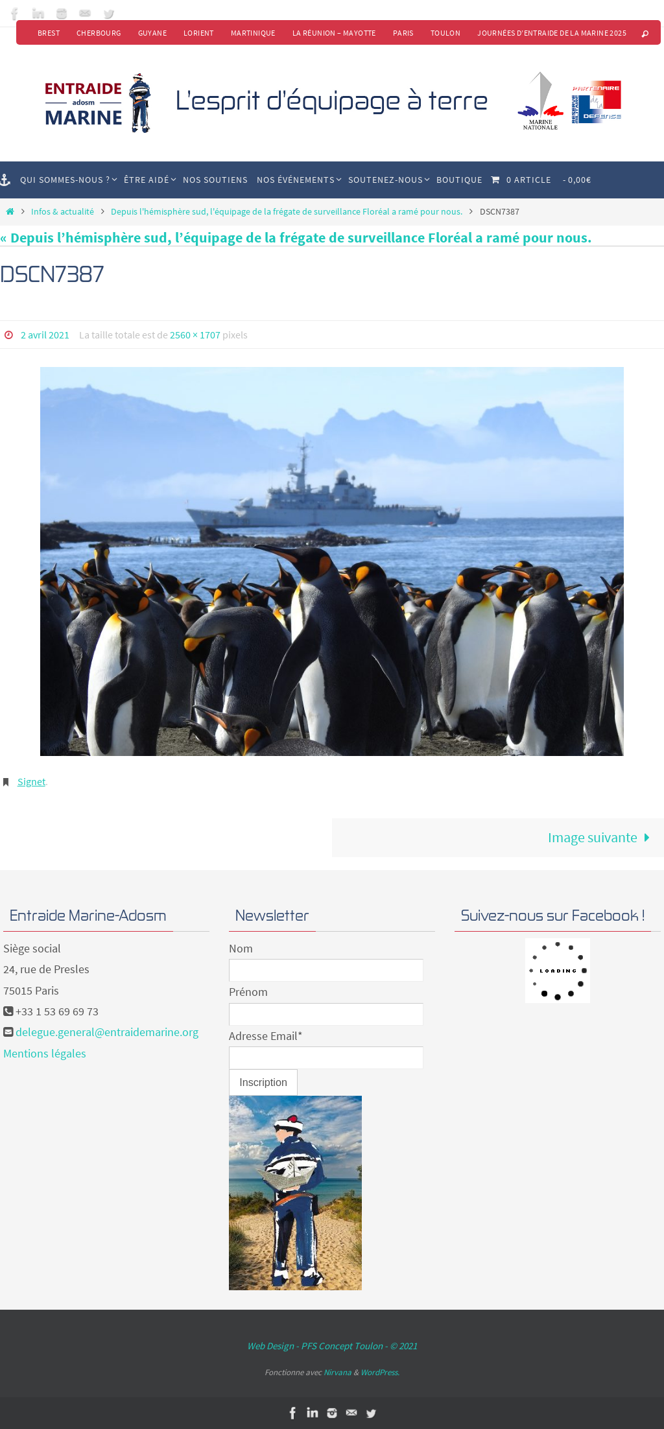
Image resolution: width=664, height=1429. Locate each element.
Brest (49, 33)
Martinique (253, 33)
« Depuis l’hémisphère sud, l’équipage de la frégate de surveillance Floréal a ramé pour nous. (296, 237)
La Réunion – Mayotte (334, 33)
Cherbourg (99, 33)
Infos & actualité (62, 211)
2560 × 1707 (195, 334)
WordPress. (380, 1372)
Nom (241, 948)
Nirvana (337, 1372)
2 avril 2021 (45, 334)
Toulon (445, 33)
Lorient (199, 33)
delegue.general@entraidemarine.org (107, 1031)
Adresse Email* (266, 1035)
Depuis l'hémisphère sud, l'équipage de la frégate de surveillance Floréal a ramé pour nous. (286, 211)
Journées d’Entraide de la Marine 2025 (551, 33)
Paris (403, 33)
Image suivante (603, 837)
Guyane (152, 33)
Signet (31, 781)
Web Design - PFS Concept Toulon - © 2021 (332, 1346)
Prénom (248, 991)
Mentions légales (44, 1053)
